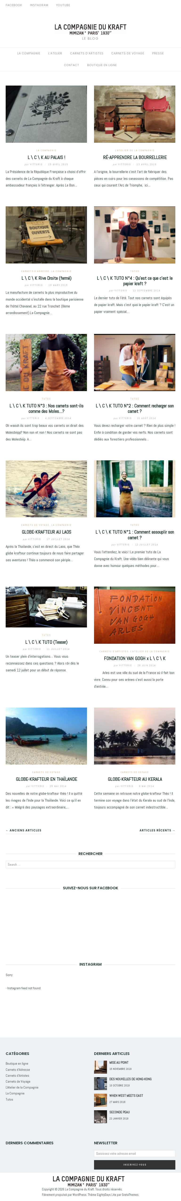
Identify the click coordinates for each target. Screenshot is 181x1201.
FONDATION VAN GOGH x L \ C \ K (134, 658)
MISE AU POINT (118, 1062)
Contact (71, 65)
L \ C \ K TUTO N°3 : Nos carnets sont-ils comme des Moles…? (46, 408)
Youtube (63, 5)
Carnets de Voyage (127, 53)
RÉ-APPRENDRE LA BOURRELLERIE (135, 157)
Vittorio (34, 164)
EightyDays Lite (106, 1195)
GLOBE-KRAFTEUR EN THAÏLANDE (46, 779)
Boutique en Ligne (102, 65)
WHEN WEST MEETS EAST (126, 1095)
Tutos (134, 271)
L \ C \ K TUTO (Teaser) (46, 642)
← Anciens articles (23, 830)
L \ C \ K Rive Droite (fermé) (46, 278)
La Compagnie (28, 53)
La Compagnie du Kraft (79, 1189)
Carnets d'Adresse (35, 271)
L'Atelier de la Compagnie (135, 150)
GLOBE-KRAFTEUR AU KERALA (135, 779)
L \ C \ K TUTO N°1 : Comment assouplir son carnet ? (134, 534)
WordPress (79, 1195)
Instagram (39, 5)
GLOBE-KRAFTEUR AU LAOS (46, 532)
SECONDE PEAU (119, 1112)
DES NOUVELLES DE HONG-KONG (130, 1079)
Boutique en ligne (17, 1063)
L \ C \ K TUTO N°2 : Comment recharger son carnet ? (135, 408)
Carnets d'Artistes (113, 651)
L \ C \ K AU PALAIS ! (46, 157)
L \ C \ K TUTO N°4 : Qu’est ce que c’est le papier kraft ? (135, 281)
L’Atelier (55, 53)
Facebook (14, 5)
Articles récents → (157, 830)
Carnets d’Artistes (86, 53)
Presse (158, 53)
